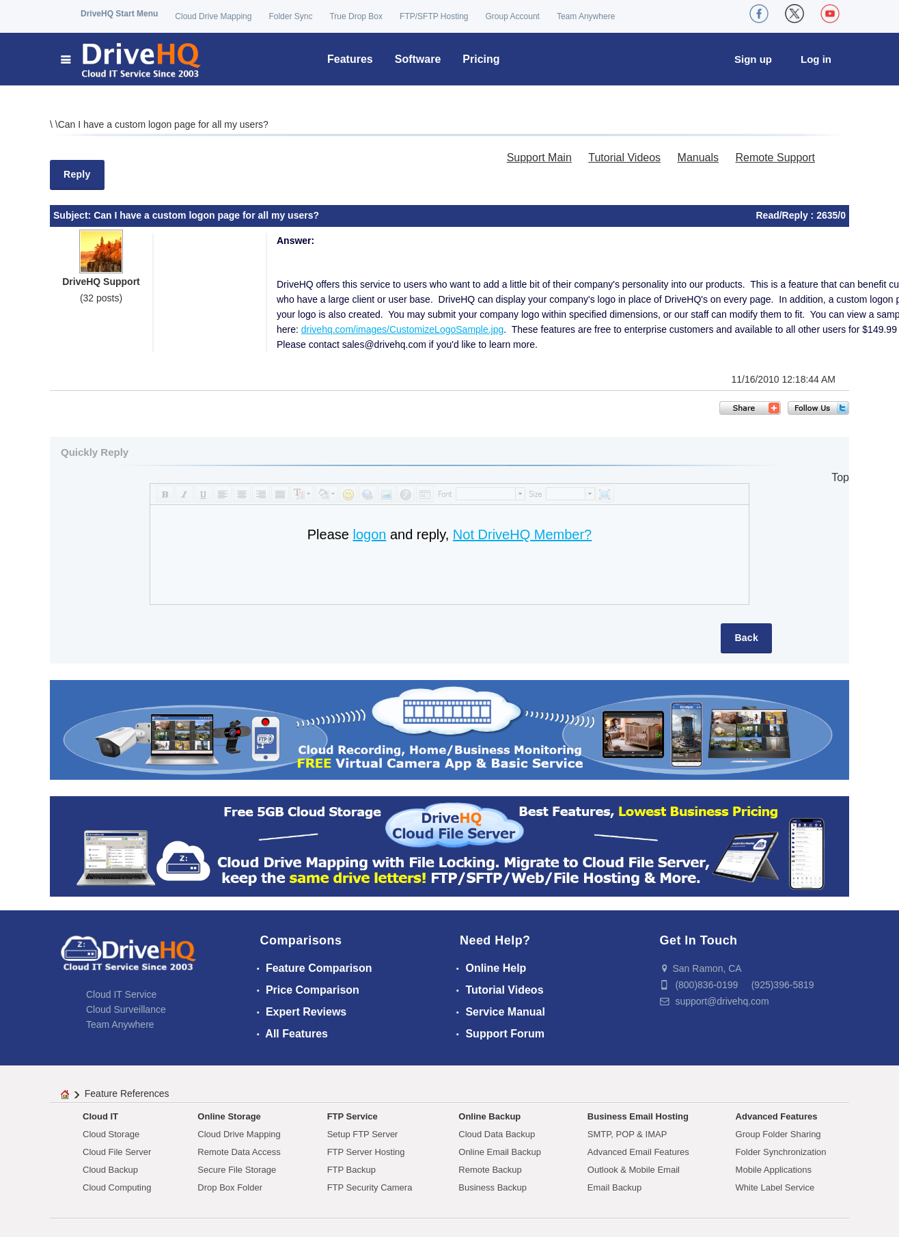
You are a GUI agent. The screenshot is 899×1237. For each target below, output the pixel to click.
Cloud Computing (117, 1187)
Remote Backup (490, 1170)
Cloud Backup (110, 1170)
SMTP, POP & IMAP (627, 1134)
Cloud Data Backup (496, 1134)
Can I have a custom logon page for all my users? (163, 124)
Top (840, 477)
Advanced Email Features (638, 1152)
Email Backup (614, 1187)
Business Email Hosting (638, 1116)
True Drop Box (356, 16)
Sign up (753, 59)
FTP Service (352, 1116)
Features (350, 59)
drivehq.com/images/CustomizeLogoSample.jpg (402, 329)
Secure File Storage (236, 1170)
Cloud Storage (111, 1134)
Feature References (127, 1093)
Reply (77, 174)
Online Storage (228, 1116)
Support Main (539, 157)
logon (369, 534)
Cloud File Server (117, 1152)
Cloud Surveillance (126, 1009)
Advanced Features (777, 1116)
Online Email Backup (499, 1152)
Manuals (698, 157)
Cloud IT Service (121, 994)
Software (418, 59)
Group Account (513, 16)
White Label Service (775, 1187)
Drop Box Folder (229, 1187)
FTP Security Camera (370, 1187)
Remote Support (775, 157)
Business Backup (492, 1187)
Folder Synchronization (781, 1152)
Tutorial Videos (624, 157)
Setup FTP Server (362, 1134)
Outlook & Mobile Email (633, 1170)
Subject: (73, 215)
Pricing (480, 59)
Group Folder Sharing (778, 1134)
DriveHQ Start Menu (119, 13)
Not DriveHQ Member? (522, 534)
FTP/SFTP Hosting (434, 16)
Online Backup (489, 1116)
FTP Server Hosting (366, 1152)
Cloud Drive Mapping (213, 16)
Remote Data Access (238, 1152)
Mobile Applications (774, 1170)
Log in (816, 59)
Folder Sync (290, 16)
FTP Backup (351, 1170)
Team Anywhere (586, 16)
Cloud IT (100, 1116)
